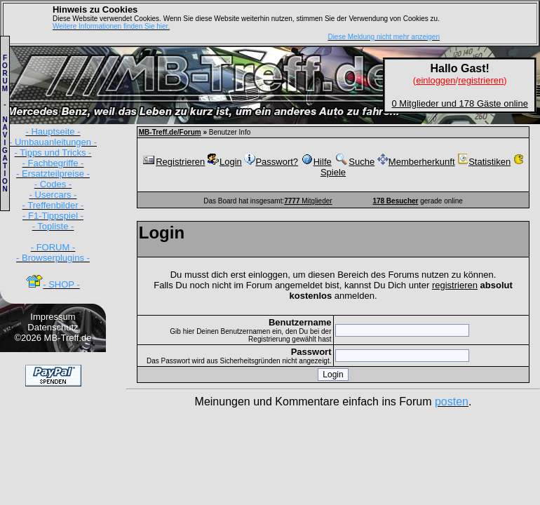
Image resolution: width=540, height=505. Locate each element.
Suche (354, 161)
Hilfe (316, 161)
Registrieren (173, 161)
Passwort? (271, 161)
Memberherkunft (416, 161)
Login (225, 161)
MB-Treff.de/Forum (170, 132)
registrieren (455, 285)
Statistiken (484, 161)
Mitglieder (308, 201)
